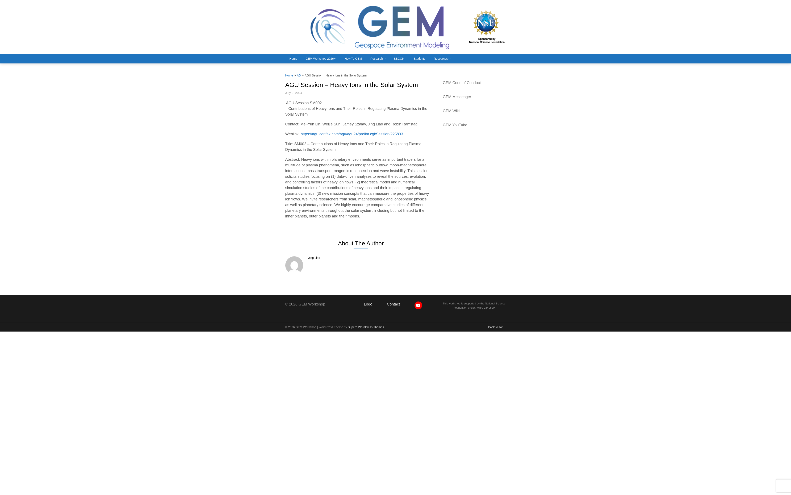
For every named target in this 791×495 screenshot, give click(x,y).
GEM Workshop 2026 (320, 58)
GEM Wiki (451, 111)
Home (293, 58)
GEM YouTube (455, 125)
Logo (368, 304)
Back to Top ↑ (497, 327)
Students (419, 58)
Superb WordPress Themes (366, 327)
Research (376, 58)
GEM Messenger (457, 97)
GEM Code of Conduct (462, 83)
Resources (441, 58)
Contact (393, 304)
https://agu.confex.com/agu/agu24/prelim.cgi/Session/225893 (352, 134)
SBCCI (398, 58)
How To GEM (353, 58)
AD (299, 75)
